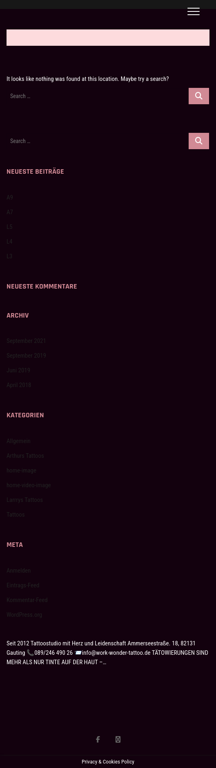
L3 (10, 256)
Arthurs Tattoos (25, 455)
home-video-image (29, 485)
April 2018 (19, 385)
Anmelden (19, 570)
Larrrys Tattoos (25, 500)
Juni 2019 (18, 370)
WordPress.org (24, 614)
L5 (10, 227)
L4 (10, 241)
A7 (10, 212)
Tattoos (16, 514)
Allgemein (19, 441)
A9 (10, 197)
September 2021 (26, 341)
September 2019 (26, 355)
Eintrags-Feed (23, 585)
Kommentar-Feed (27, 600)
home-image (21, 470)
